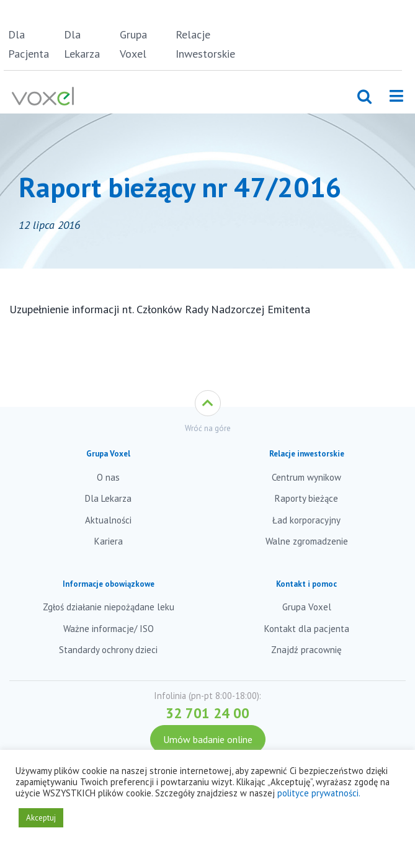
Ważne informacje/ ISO (108, 628)
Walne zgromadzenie (307, 541)
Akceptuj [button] (41, 818)
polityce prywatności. (318, 793)
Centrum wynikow (306, 477)
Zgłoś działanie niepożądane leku (108, 607)
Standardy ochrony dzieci (108, 650)
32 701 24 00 (207, 713)
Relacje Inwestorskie (201, 44)
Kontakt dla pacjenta (306, 628)
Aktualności (108, 520)
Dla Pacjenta (28, 44)
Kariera (108, 541)
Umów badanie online (207, 739)
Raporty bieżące (306, 498)
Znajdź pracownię (306, 650)
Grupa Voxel (133, 44)
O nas (108, 477)
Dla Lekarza (82, 44)
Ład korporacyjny (306, 520)
